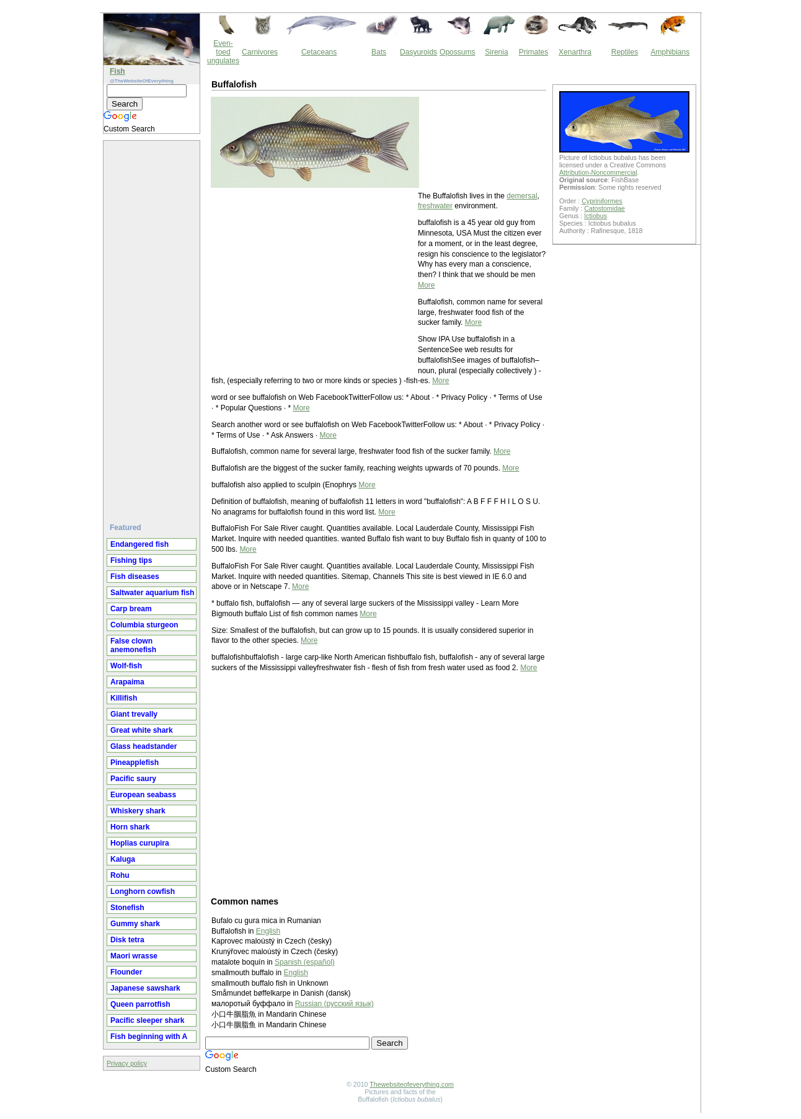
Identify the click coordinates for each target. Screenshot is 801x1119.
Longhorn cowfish (142, 891)
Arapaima (127, 682)
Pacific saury (133, 778)
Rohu (120, 875)
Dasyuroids (418, 52)
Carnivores (260, 52)
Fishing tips (131, 560)
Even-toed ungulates (223, 52)
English (268, 931)
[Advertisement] (153, 327)
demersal (522, 196)
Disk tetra (127, 939)
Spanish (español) (305, 962)
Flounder (126, 972)
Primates (533, 52)
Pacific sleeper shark (147, 1020)
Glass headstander (143, 746)
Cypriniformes (602, 201)
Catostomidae (604, 208)
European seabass (143, 794)
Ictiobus (595, 215)
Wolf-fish (126, 665)
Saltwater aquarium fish (152, 592)
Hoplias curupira (139, 843)
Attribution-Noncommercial (598, 172)
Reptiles (624, 52)
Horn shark (129, 827)
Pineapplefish (134, 762)
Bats (378, 52)
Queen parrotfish (140, 1004)
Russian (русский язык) (334, 1003)
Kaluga (122, 859)
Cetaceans (319, 52)
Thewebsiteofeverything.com (412, 1084)
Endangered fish (139, 544)
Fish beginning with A (148, 1036)
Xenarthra (575, 52)
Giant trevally (133, 714)
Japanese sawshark (145, 988)
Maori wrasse (133, 956)
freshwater (435, 205)
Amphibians (669, 52)
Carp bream (131, 608)
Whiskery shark (138, 811)
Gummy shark (135, 923)
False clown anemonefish (133, 645)
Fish (117, 71)
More (426, 285)
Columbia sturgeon (144, 625)
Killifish (123, 698)
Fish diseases (134, 576)
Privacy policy (127, 1063)
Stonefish (127, 907)
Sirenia (496, 52)
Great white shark (141, 730)
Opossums (457, 52)
